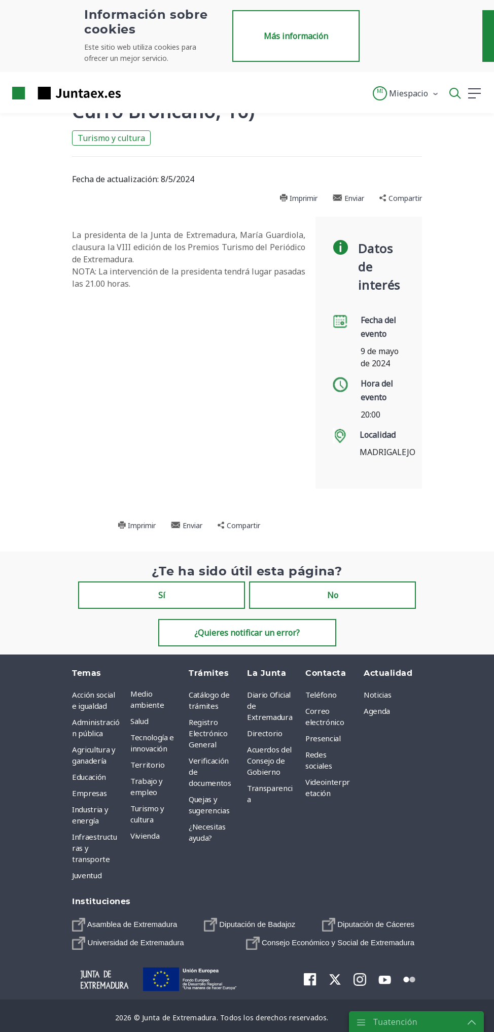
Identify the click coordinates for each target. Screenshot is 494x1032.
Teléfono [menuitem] (320, 695)
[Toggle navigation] (135, 93)
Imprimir (298, 198)
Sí (161, 595)
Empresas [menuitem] (89, 793)
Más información (296, 36)
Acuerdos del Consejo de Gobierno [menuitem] (269, 760)
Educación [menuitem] (89, 777)
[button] (406, 93)
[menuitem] (124, 924)
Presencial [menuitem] (323, 738)
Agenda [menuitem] (377, 711)
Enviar (348, 198)
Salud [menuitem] (139, 721)
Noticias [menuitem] (377, 695)
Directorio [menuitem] (265, 733)
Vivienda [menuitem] (144, 836)
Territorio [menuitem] (147, 765)
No (332, 595)
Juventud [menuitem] (86, 875)
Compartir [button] (400, 198)
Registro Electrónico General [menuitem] (208, 733)
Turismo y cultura (111, 138)
